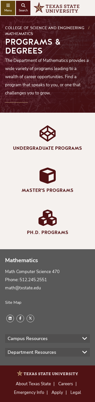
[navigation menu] (8, 8)
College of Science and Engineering (44, 27)
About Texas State (33, 384)
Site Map (13, 302)
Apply (57, 392)
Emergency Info (29, 392)
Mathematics (19, 33)
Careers (65, 384)
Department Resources (32, 352)
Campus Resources (28, 339)
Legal (75, 392)
